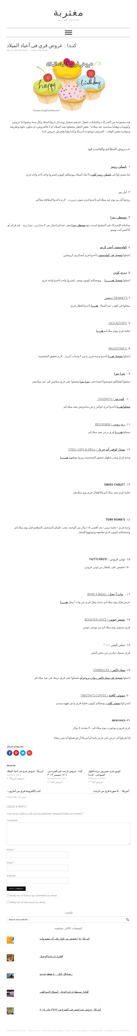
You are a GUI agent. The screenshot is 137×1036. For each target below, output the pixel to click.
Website (11, 875)
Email (10, 862)
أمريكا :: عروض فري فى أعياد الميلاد (25, 771)
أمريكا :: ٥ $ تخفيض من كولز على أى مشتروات (64, 938)
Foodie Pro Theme (38, 1030)
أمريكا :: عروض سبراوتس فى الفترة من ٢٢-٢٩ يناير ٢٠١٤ (70, 1009)
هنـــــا (119, 432)
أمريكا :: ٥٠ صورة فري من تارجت (111, 791)
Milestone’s (118, 348)
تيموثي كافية (117, 695)
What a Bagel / (98, 594)
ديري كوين (120, 272)
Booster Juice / (97, 619)
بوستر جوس (117, 619)
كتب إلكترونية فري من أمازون (24, 791)
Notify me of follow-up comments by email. (33, 895)
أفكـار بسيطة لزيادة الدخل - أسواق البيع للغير (64, 991)
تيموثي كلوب (113, 703)
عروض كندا (22, 797)
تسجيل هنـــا (115, 356)
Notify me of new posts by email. (28, 902)
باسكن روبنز (119, 166)
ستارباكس (118, 670)
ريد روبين (119, 424)
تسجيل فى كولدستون (110, 255)
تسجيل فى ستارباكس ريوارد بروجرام (101, 678)
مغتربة (68, 12)
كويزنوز (119, 399)
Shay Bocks (57, 1030)
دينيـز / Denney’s (116, 298)
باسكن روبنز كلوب (100, 174)
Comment (12, 820)
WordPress (124, 1030)
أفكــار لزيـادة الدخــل (51, 956)
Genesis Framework (92, 1030)
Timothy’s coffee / (94, 695)
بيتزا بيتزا (119, 373)
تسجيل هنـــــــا (114, 280)
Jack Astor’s (117, 323)
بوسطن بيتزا (118, 217)
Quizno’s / (105, 399)
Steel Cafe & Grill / (83, 449)
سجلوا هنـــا (123, 406)
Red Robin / (104, 424)
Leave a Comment (39, 50)
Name (11, 849)
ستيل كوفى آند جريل (111, 449)
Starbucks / (102, 670)
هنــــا (94, 305)
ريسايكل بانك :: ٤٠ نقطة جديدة (56, 974)
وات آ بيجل (116, 594)
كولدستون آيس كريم (113, 247)
